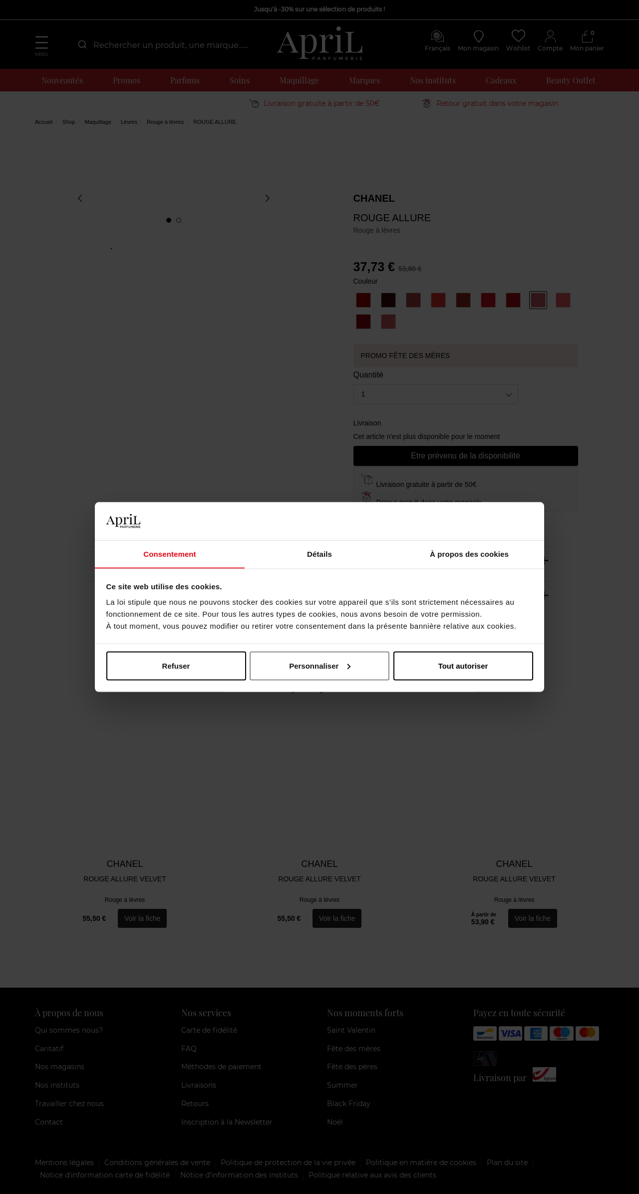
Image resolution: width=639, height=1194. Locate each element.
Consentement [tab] (169, 553)
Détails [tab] (319, 553)
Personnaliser (319, 666)
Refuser (176, 666)
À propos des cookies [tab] (469, 553)
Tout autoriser (463, 666)
